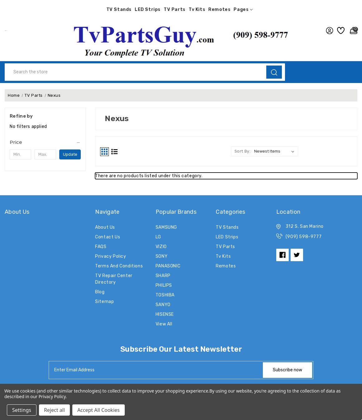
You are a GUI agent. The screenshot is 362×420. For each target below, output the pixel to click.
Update (70, 154)
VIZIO (161, 246)
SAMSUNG (166, 227)
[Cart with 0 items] (352, 30)
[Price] (45, 142)
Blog (99, 292)
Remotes (219, 9)
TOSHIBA (165, 295)
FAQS (100, 246)
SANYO (163, 304)
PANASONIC (168, 266)
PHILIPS (164, 285)
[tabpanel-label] (156, 370)
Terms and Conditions (119, 266)
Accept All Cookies (98, 410)
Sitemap (104, 301)
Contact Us (107, 237)
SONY (161, 256)
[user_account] (328, 30)
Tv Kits (197, 9)
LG (158, 237)
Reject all (54, 410)
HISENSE (165, 314)
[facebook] (282, 255)
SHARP (163, 275)
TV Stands (119, 9)
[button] (181, 40)
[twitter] (297, 255)
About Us (105, 227)
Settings (21, 410)
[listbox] (275, 151)
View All (164, 324)
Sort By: (242, 151)
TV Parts (175, 9)
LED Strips (148, 9)
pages (243, 9)
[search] (274, 72)
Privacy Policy (110, 256)
